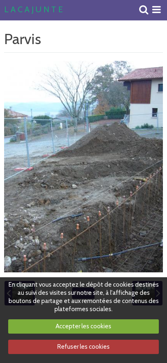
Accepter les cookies (83, 326)
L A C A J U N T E (33, 9)
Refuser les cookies (83, 346)
